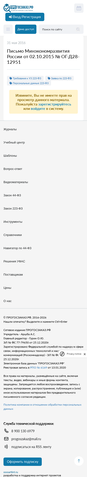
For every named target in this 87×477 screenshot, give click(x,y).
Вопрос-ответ (12, 169)
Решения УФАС (14, 261)
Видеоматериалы (15, 182)
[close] (85, 354)
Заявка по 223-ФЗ (59, 78)
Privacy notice (74, 354)
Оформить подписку (22, 462)
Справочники (12, 235)
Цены (7, 287)
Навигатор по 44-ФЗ (17, 248)
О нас (7, 301)
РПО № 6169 (38, 367)
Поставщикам (13, 274)
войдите (38, 108)
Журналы (10, 129)
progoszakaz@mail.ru (26, 439)
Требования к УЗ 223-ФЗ (25, 78)
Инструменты (12, 221)
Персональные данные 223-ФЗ (29, 83)
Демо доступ (25, 29)
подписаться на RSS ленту (31, 447)
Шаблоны (10, 155)
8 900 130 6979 (23, 431)
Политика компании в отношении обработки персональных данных (42, 406)
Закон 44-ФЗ (12, 195)
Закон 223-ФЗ (13, 208)
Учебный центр (14, 142)
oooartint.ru (10, 472)
